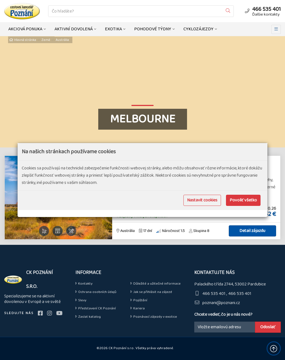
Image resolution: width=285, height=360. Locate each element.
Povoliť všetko (243, 200)
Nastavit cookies (202, 200)
